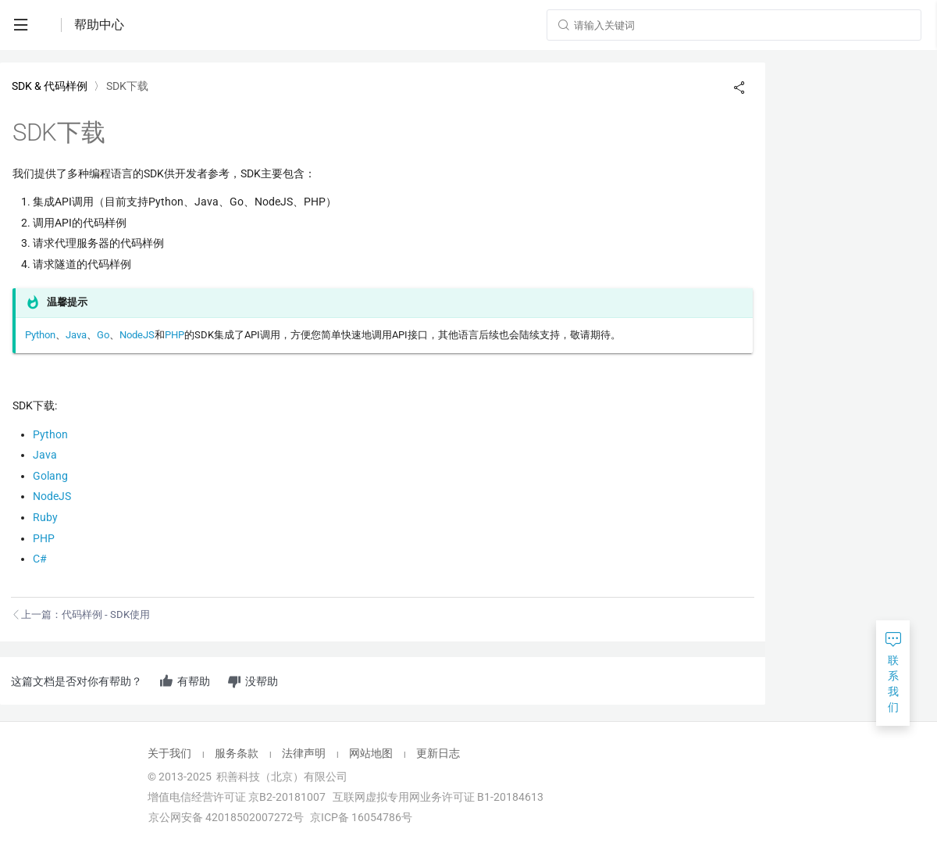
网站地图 (371, 753)
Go (103, 335)
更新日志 (438, 753)
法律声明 (304, 753)
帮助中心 (99, 24)
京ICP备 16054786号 (361, 817)
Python (40, 335)
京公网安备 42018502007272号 (225, 817)
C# (40, 558)
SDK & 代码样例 (49, 86)
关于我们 (169, 753)
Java (76, 335)
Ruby (45, 517)
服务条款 (236, 753)
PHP (174, 335)
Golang (50, 476)
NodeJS (137, 335)
